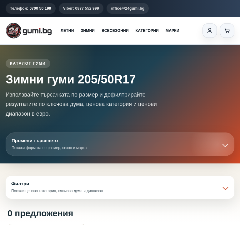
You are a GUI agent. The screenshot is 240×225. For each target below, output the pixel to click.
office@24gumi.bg (128, 8)
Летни (67, 30)
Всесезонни (115, 30)
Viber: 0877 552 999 (81, 8)
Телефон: (30, 8)
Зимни (88, 30)
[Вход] (209, 30)
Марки (172, 30)
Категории (147, 30)
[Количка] (227, 30)
